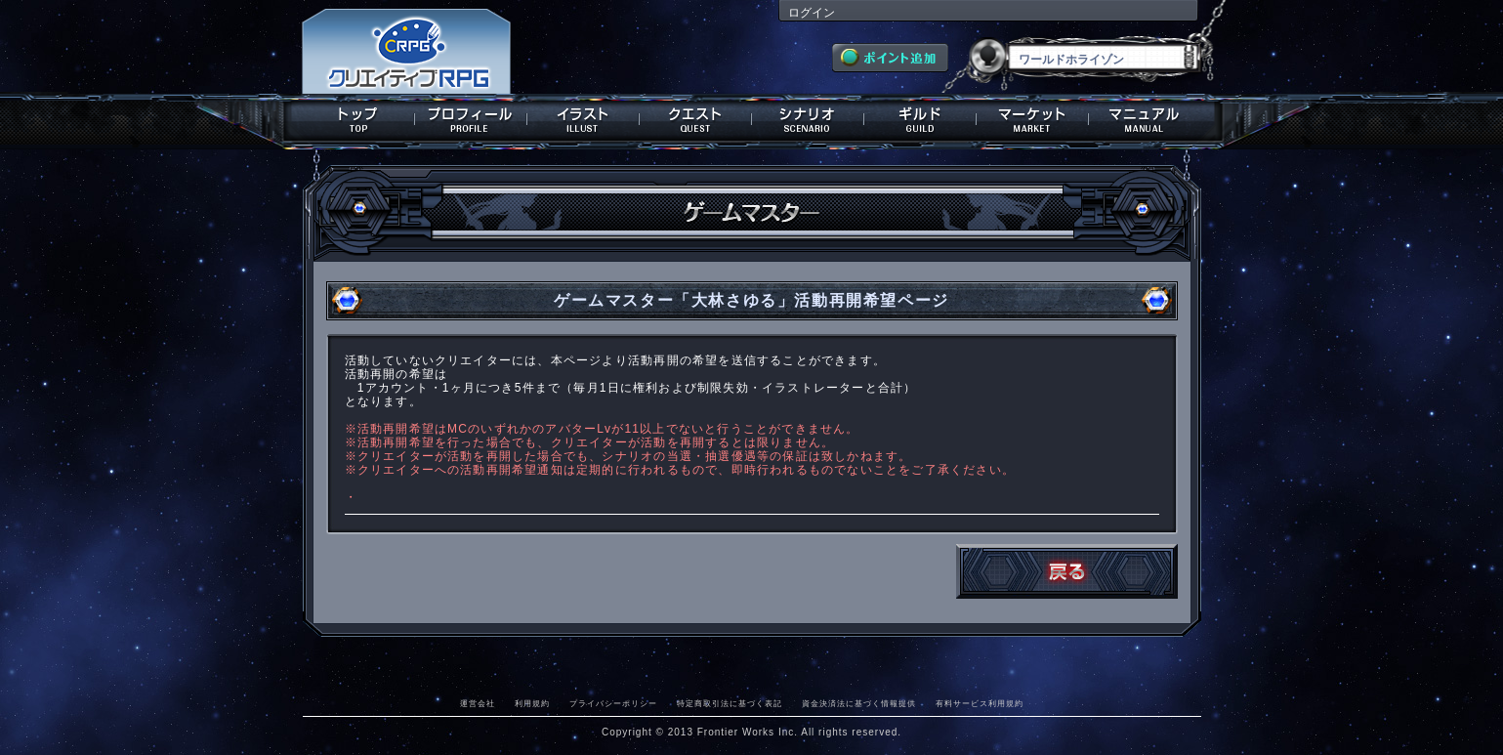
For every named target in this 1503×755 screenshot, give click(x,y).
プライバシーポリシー (613, 703)
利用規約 (532, 703)
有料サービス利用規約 (979, 703)
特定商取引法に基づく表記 (729, 703)
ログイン (811, 13)
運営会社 (477, 703)
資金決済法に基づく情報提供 (859, 703)
